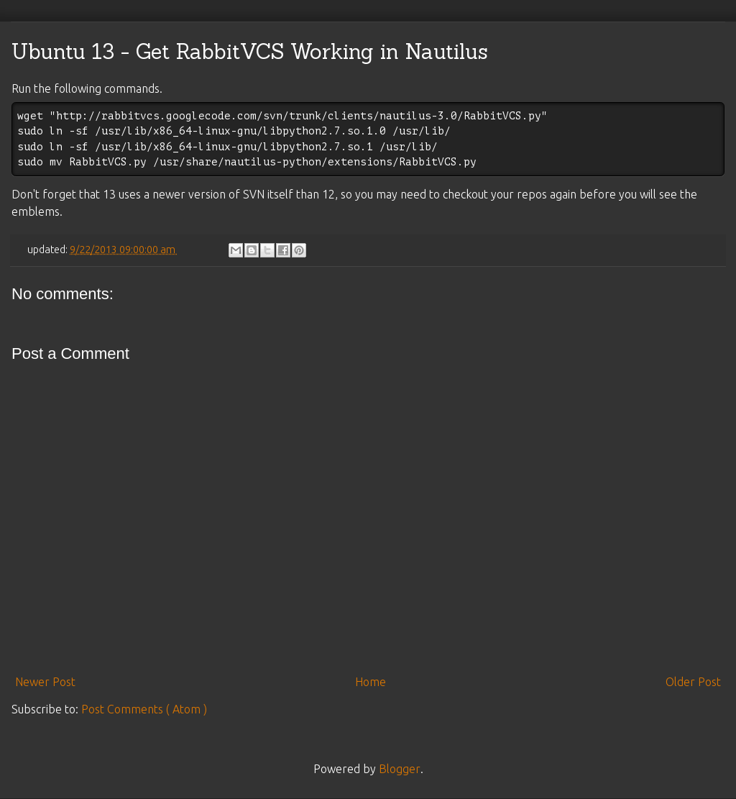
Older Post (693, 681)
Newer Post (45, 681)
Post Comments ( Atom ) (144, 709)
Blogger (399, 768)
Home (370, 681)
